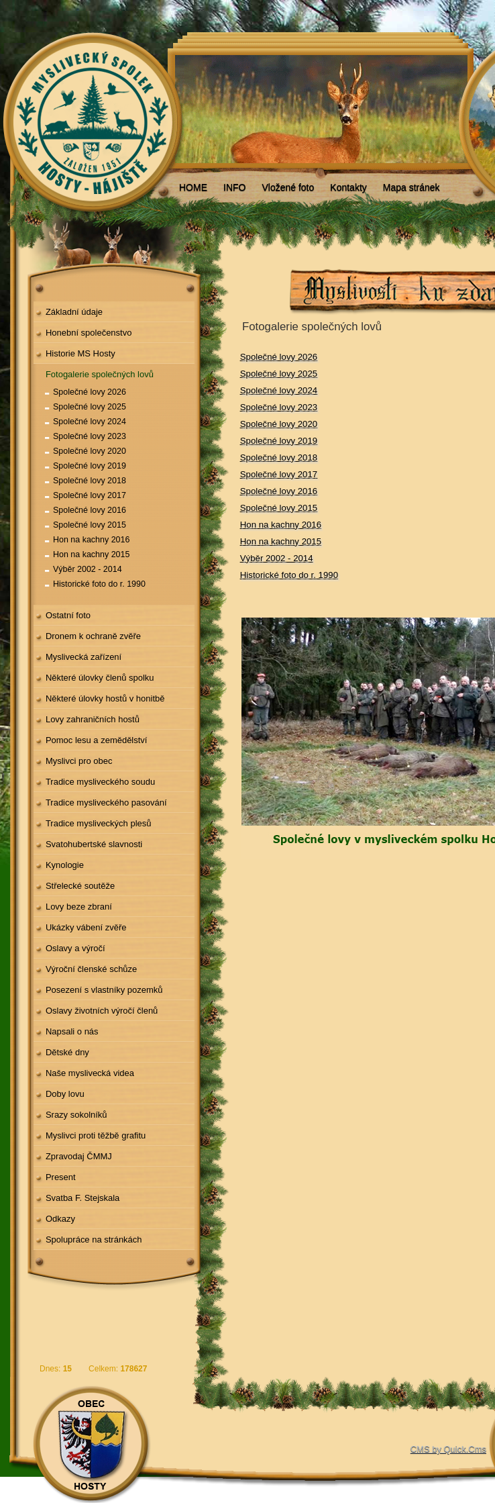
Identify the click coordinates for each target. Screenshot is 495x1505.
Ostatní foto (68, 615)
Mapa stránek (411, 187)
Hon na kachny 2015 (91, 554)
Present (61, 1177)
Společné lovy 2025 (89, 406)
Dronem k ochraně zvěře (93, 636)
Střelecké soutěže (80, 886)
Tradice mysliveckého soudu (100, 782)
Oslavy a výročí (75, 948)
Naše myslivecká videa (90, 1073)
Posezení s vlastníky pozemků (104, 990)
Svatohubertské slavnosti (94, 844)
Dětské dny (67, 1052)
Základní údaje (74, 312)
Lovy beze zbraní (79, 907)
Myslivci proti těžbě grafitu (96, 1135)
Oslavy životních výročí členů (102, 1011)
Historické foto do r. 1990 (99, 584)
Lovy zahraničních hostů (93, 719)
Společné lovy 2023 (89, 436)
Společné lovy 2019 (89, 466)
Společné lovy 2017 (89, 495)
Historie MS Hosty (80, 353)
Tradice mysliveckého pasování (106, 802)
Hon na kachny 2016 (91, 539)
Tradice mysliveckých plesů (99, 823)
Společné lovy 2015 (89, 525)
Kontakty (348, 187)
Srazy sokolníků (76, 1115)
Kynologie (65, 865)
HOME (193, 187)
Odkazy (60, 1219)
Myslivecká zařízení (83, 657)
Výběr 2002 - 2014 (87, 569)
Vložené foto (288, 187)
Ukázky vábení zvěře (86, 927)
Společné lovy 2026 (89, 392)
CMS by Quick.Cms (448, 1449)
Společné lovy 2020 (89, 451)
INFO (234, 187)
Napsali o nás (72, 1031)
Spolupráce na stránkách (94, 1239)
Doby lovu (65, 1094)
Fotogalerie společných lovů (100, 374)
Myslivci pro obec (79, 761)
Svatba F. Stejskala (82, 1198)
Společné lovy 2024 (89, 421)
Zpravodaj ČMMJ (79, 1156)
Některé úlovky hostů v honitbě (105, 698)
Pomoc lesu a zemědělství (97, 740)
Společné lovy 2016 (89, 510)
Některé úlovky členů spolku (100, 678)
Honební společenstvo (89, 333)
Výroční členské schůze (91, 969)
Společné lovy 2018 (89, 480)
